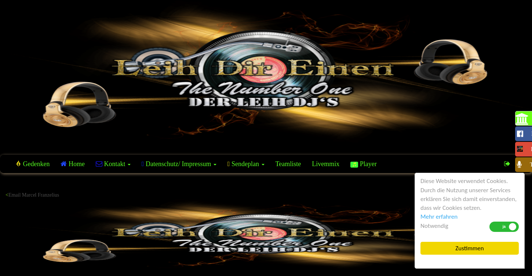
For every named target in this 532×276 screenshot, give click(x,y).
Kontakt (113, 164)
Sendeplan (246, 164)
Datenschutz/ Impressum (179, 164)
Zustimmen (469, 248)
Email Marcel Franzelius (33, 195)
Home (73, 164)
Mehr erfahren (439, 217)
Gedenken (33, 164)
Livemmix (325, 164)
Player (363, 164)
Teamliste (288, 164)
